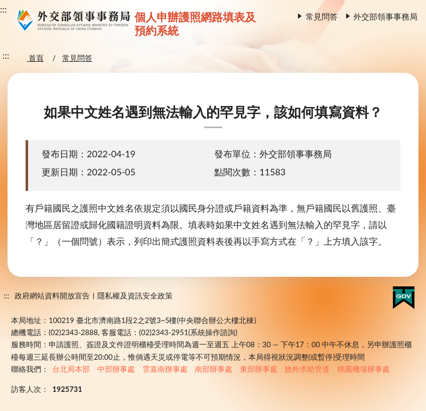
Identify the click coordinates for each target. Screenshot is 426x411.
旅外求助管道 (307, 369)
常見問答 (322, 16)
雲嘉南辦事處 (165, 369)
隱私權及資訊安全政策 (135, 295)
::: (3, 9)
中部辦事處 (116, 369)
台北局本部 (71, 369)
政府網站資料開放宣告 (52, 295)
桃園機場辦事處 (363, 369)
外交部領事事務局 (385, 16)
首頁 (35, 58)
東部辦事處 (258, 369)
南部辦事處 (213, 369)
